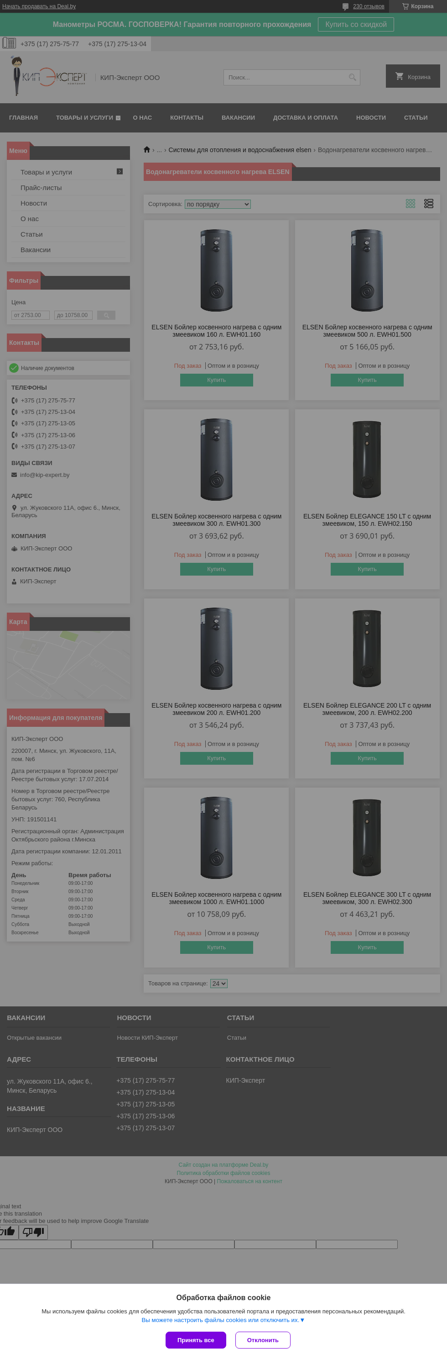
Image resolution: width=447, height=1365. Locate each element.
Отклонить (263, 1340)
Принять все (195, 1340)
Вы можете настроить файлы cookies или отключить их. (220, 1320)
